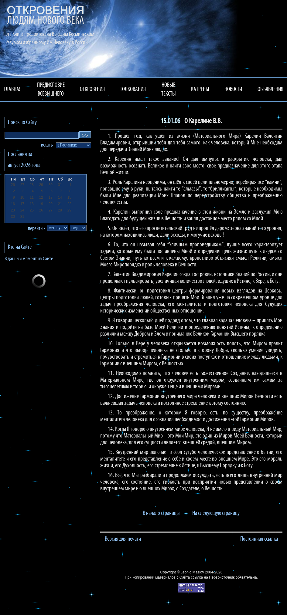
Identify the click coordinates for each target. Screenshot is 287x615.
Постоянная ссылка (259, 539)
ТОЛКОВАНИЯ (133, 89)
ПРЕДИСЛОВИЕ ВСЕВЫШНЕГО (51, 89)
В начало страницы (161, 513)
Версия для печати (123, 539)
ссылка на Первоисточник (212, 577)
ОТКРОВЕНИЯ (92, 89)
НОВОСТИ (233, 89)
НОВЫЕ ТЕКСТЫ (168, 89)
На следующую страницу (216, 513)
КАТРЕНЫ (200, 89)
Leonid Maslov (192, 572)
